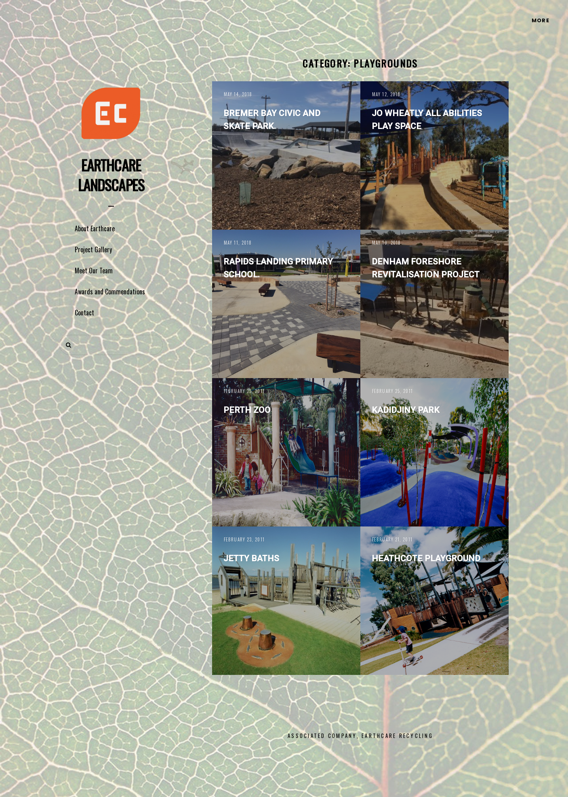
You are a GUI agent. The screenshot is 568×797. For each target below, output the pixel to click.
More (540, 20)
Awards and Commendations (110, 291)
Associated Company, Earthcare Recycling (360, 735)
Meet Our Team (94, 270)
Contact (84, 312)
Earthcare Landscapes (111, 174)
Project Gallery (93, 249)
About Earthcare (95, 228)
